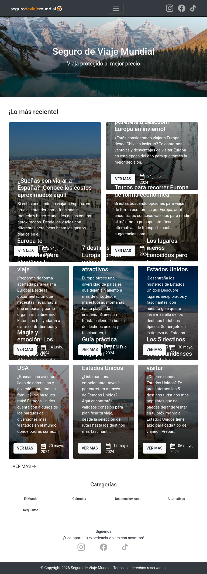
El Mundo (30, 499)
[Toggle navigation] (116, 8)
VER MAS (123, 179)
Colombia (79, 499)
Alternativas (176, 499)
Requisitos (31, 510)
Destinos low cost (127, 499)
